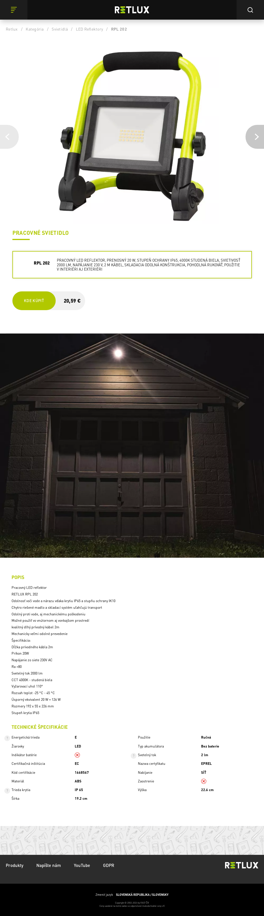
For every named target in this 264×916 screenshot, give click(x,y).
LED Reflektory (89, 28)
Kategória (35, 28)
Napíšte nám (48, 865)
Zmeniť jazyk (132, 894)
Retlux (12, 28)
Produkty (14, 865)
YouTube (82, 865)
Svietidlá (60, 28)
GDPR (108, 865)
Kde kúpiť (34, 300)
